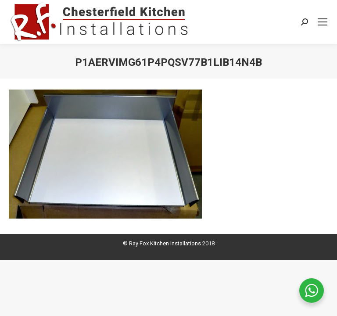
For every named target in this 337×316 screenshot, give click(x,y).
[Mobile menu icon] (322, 22)
